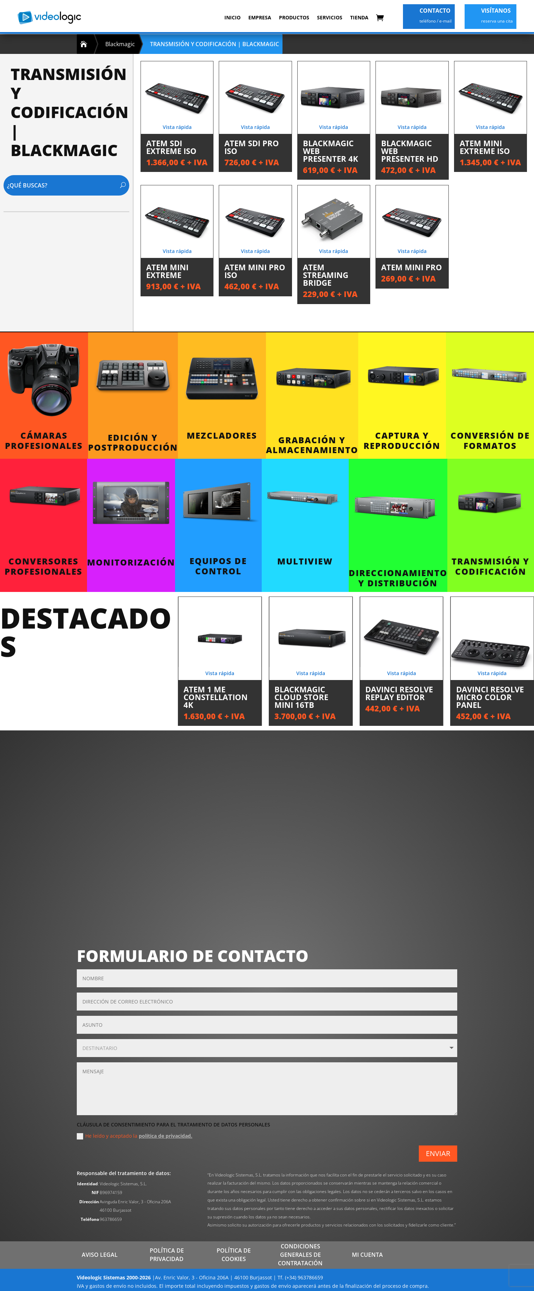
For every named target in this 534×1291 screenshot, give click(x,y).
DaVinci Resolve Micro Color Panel (490, 697)
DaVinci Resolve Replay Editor (399, 693)
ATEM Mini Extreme (167, 271)
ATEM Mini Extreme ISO (485, 147)
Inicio (232, 17)
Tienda (359, 17)
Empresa (259, 17)
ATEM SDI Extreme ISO (171, 147)
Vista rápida (177, 127)
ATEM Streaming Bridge (325, 275)
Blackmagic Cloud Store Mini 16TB (301, 697)
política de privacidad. (165, 1135)
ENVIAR (438, 1153)
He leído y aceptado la (134, 1135)
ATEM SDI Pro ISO (251, 147)
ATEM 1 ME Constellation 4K (216, 697)
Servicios (329, 17)
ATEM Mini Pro (411, 267)
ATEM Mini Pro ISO (254, 271)
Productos (294, 17)
